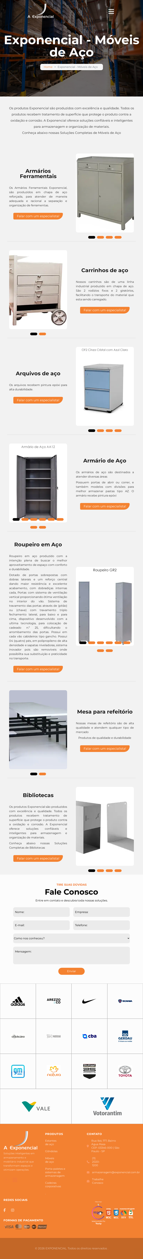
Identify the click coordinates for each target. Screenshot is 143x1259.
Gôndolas (49, 1151)
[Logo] (20, 1141)
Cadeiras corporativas (53, 1184)
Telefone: (81, 925)
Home (48, 67)
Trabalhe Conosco (95, 1181)
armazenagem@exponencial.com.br (105, 1172)
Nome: (19, 912)
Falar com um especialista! (38, 216)
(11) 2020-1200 (93, 1162)
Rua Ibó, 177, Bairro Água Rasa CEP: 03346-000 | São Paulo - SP (103, 1146)
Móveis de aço (49, 1160)
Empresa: (81, 912)
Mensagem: (23, 951)
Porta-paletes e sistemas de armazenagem (55, 1172)
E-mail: (19, 925)
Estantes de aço (50, 1142)
